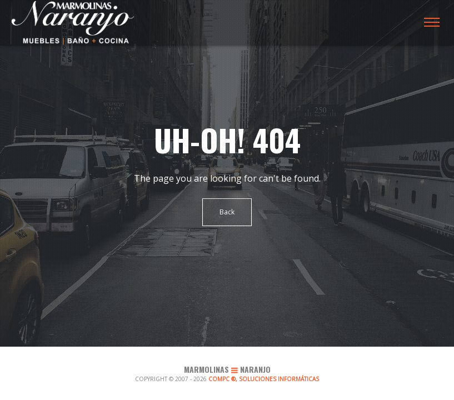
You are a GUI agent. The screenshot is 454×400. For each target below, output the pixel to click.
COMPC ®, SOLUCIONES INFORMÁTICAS (263, 379)
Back (227, 212)
